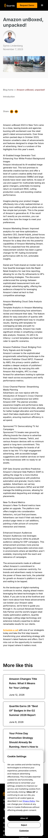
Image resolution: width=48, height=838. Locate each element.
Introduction (9, 96)
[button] (42, 5)
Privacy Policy (29, 801)
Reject (24, 825)
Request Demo (27, 5)
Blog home (8, 89)
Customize (24, 831)
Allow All (24, 818)
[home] (9, 5)
